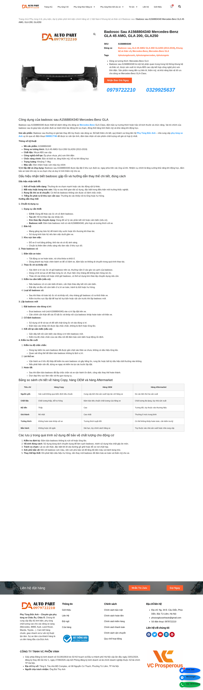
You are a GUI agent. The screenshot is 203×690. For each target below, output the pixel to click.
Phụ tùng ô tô (63, 7)
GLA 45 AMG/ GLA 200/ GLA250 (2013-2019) (153, 48)
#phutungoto (162, 55)
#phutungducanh (126, 55)
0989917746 (51, 136)
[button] (94, 34)
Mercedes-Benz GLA (159, 51)
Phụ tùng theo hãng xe (84, 7)
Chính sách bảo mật (113, 560)
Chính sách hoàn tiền (114, 566)
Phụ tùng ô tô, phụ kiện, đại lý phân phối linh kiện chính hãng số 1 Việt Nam (65, 19)
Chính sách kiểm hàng (114, 571)
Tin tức (133, 7)
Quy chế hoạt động (113, 589)
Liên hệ (146, 7)
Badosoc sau (128, 19)
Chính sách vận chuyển (115, 583)
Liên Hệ (65, 566)
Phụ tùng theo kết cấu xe (112, 7)
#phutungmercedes (145, 55)
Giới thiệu (158, 7)
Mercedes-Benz (140, 51)
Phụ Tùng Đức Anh (146, 133)
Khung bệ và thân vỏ (111, 19)
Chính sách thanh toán (114, 577)
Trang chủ (48, 7)
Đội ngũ (65, 571)
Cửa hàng (66, 577)
